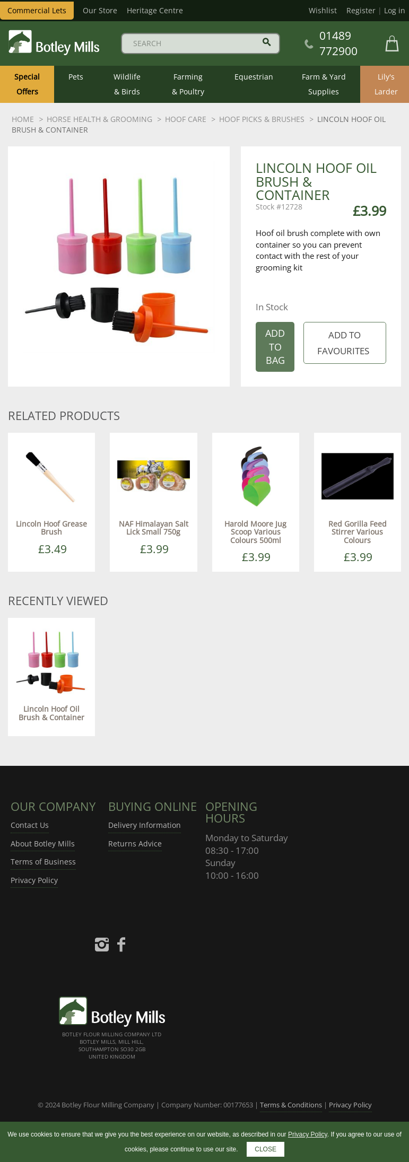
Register (361, 10)
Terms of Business (43, 862)
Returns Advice (135, 843)
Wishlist (323, 10)
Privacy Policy (34, 880)
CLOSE (265, 1149)
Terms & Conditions (291, 1104)
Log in (394, 10)
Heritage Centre (155, 10)
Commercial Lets (36, 10)
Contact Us (30, 825)
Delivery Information (144, 825)
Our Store (100, 10)
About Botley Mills (43, 843)
